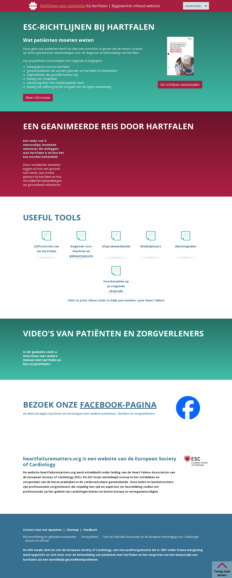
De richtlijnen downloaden (180, 84)
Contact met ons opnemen (42, 530)
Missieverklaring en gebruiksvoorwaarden (49, 537)
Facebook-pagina (118, 404)
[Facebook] (188, 408)
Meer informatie (38, 97)
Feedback (90, 530)
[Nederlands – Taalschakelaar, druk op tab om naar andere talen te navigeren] (196, 6)
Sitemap (73, 530)
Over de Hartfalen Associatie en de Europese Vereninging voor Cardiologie (151, 537)
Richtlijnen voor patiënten (62, 5)
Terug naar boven (222, 573)
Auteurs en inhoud (37, 540)
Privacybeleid (89, 537)
